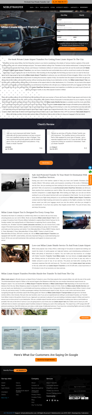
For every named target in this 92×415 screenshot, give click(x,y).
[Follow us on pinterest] (55, 400)
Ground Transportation (53, 393)
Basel (3, 385)
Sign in (80, 386)
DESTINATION (61, 25)
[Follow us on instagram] (53, 400)
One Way (64, 15)
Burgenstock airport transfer (22, 391)
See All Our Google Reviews (46, 360)
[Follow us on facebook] (50, 400)
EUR (32, 7)
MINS (74, 37)
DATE (58, 31)
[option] (38, 141)
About (33, 383)
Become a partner (37, 388)
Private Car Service (52, 390)
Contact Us (35, 385)
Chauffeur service (52, 388)
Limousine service (52, 385)
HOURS (59, 37)
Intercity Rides (62, 7)
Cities (52, 7)
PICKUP (59, 19)
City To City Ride (36, 405)
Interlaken (4, 392)
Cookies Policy (36, 397)
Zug (17, 394)
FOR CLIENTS (44, 7)
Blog (32, 399)
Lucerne (18, 388)
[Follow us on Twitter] (47, 400)
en (37, 7)
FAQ (32, 402)
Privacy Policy (36, 394)
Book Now (46, 163)
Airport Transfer (51, 383)
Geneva (18, 385)
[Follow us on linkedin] (58, 400)
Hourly (81, 15)
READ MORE (16, 347)
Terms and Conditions (35, 391)
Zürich (3, 383)
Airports (75, 7)
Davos (18, 383)
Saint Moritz (5, 388)
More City (5, 398)
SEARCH (72, 48)
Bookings (84, 7)
